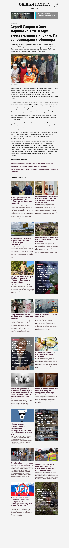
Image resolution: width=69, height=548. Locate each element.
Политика (34, 8)
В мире (39, 413)
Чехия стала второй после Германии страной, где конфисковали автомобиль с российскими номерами (45, 467)
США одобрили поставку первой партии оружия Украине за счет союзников (46, 239)
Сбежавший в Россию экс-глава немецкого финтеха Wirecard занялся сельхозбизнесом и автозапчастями (46, 199)
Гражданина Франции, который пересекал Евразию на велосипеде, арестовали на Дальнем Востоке (22, 280)
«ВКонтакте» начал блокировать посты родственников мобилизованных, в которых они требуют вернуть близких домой (21, 429)
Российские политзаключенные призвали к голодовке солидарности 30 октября (46, 391)
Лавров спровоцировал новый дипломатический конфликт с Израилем (32, 163)
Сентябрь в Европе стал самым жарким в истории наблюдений (22, 464)
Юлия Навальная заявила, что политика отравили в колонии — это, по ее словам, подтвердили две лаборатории (46, 272)
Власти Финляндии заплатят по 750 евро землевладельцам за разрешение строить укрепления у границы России (46, 494)
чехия (36, 462)
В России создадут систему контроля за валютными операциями (45, 354)
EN (57, 6)
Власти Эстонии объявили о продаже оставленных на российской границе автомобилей (21, 242)
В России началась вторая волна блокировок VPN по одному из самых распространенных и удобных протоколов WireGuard (21, 502)
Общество (15, 339)
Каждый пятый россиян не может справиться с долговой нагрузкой (22, 317)
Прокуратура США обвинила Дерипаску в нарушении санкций (29, 166)
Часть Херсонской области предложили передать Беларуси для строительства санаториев (21, 201)
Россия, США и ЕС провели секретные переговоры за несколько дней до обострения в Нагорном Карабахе (46, 420)
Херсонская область (16, 195)
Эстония (13, 236)
